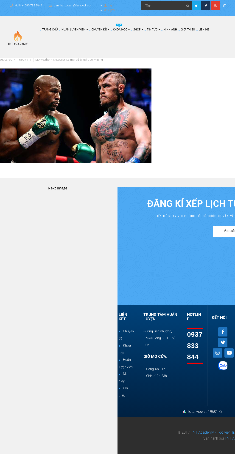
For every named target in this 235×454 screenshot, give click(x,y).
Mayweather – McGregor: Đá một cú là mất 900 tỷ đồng (69, 59)
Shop (138, 29)
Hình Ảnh (170, 29)
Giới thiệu (188, 29)
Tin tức (153, 29)
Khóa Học (121, 29)
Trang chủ (50, 29)
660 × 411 (25, 59)
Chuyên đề (100, 29)
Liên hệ (204, 29)
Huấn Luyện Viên (75, 29)
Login (109, 5)
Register (110, 10)
